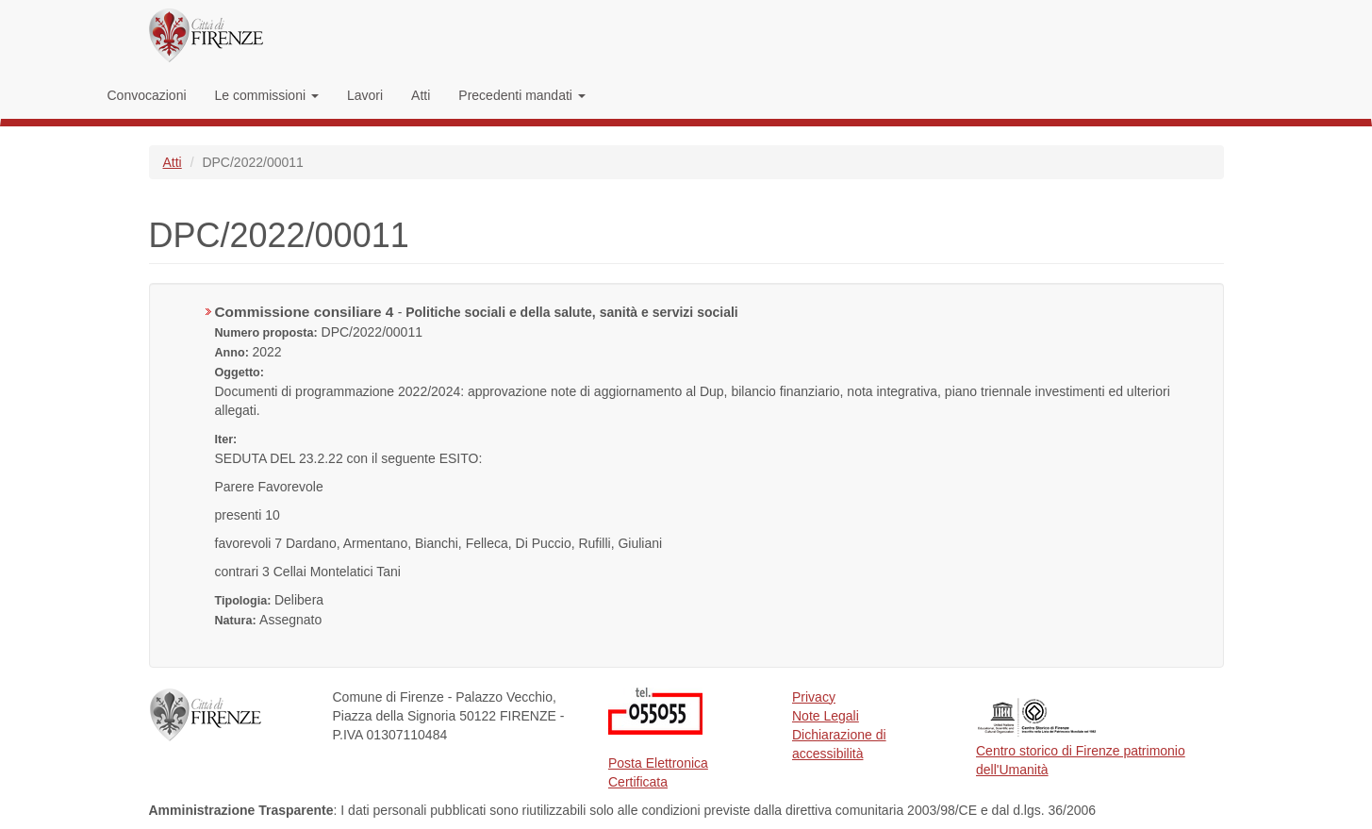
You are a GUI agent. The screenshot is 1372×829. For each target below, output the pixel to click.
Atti (420, 95)
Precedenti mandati (522, 95)
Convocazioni (147, 95)
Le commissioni (267, 95)
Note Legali (825, 715)
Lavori (365, 95)
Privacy (813, 697)
